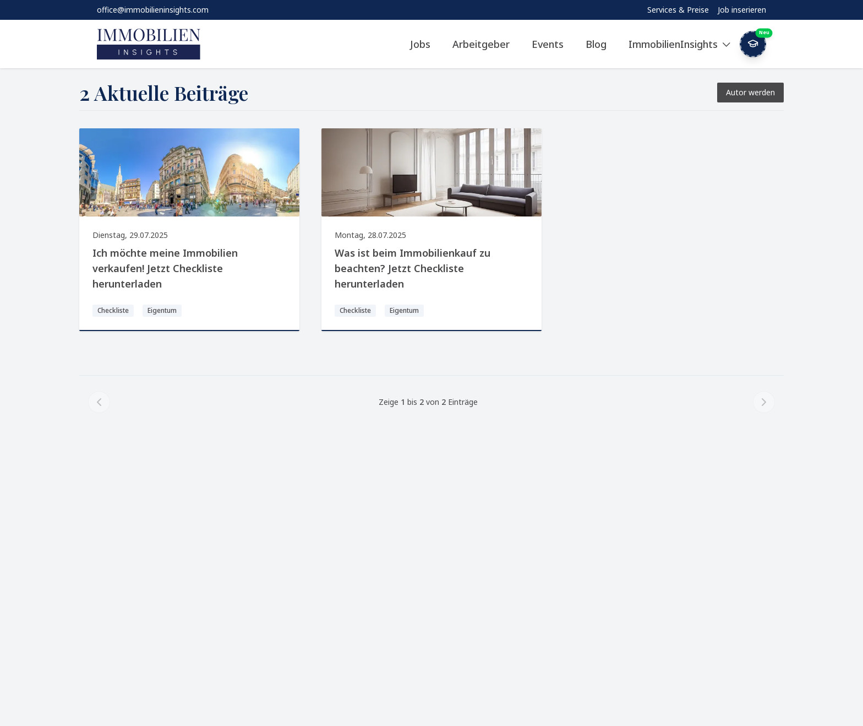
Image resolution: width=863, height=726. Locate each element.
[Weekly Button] (753, 44)
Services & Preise (678, 9)
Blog (596, 44)
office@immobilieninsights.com (153, 9)
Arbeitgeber (481, 44)
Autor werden (750, 92)
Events (548, 44)
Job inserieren (742, 9)
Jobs (420, 44)
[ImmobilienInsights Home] (148, 44)
